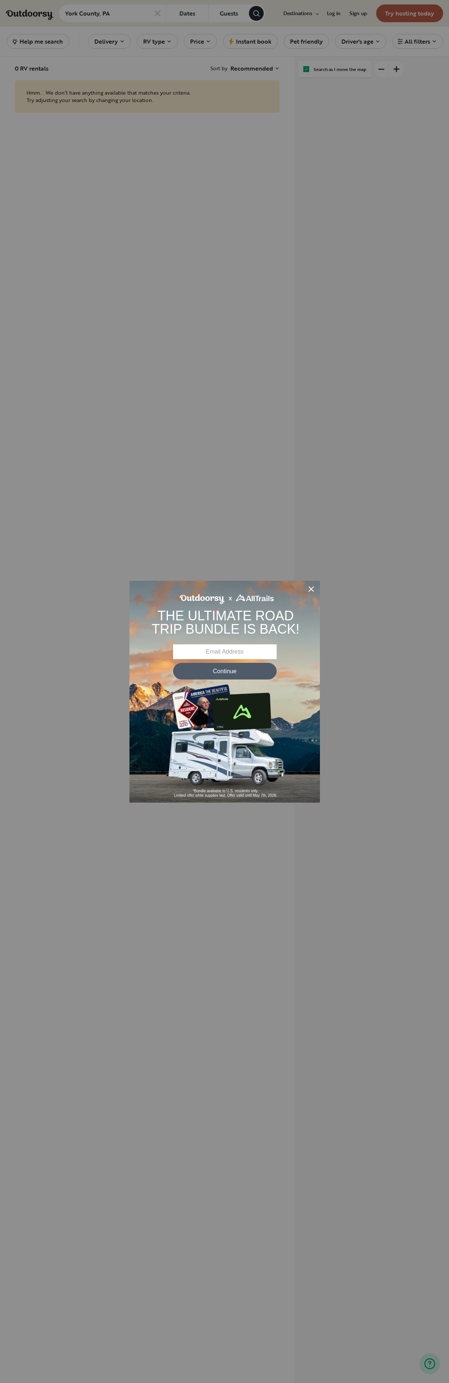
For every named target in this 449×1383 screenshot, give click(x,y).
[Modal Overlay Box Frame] (224, 692)
